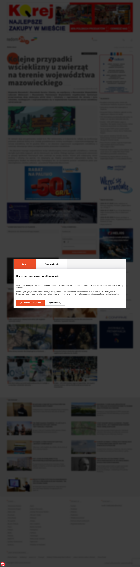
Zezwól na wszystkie (32, 303)
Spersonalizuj (55, 303)
